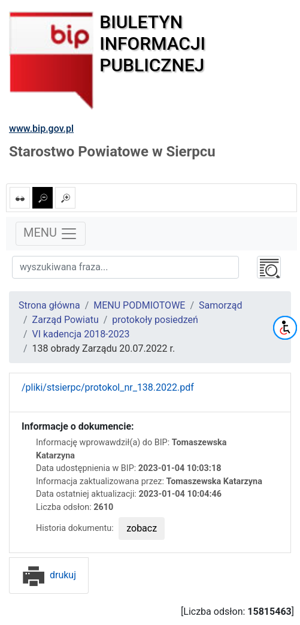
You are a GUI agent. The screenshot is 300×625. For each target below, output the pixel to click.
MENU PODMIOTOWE (139, 305)
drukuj (49, 575)
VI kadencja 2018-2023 (81, 334)
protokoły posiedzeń (155, 319)
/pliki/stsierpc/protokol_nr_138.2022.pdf (108, 387)
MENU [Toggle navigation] (50, 234)
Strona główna (49, 305)
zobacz (141, 528)
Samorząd (220, 305)
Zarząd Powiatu (65, 319)
